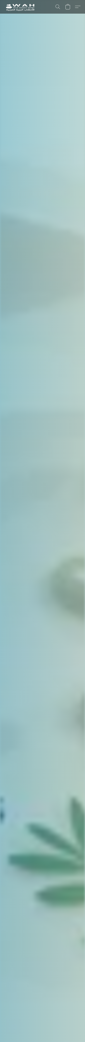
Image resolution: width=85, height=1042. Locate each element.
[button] (21, 7)
